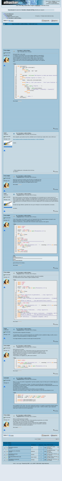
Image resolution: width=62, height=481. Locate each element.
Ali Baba (32, 475)
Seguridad (10, 467)
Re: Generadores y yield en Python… (24, 137)
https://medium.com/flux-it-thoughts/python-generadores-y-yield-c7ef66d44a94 (28, 143)
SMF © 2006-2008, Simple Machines (41, 479)
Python (8, 16)
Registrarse (37, 5)
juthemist (33, 466)
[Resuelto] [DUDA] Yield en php (15, 472)
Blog (23, 5)
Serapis (5, 341)
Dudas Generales (11, 470)
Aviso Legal (18, 479)
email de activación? (55, 3)
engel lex (50, 467)
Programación (9, 15)
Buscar (29, 5)
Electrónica (10, 463)
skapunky (50, 464)
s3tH (32, 463)
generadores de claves (13, 469)
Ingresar (50, 2)
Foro (17, 5)
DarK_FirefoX (33, 472)
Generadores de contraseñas (14, 466)
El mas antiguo (7, 50)
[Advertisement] (31, 37)
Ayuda (25, 5)
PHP (9, 473)
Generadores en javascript (14, 474)
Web (20, 5)
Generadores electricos (13, 462)
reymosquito (6, 392)
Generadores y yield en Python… (15, 18)
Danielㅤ (17, 16)
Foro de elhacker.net (9, 14)
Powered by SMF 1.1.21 (27, 479)
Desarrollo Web (11, 475)
